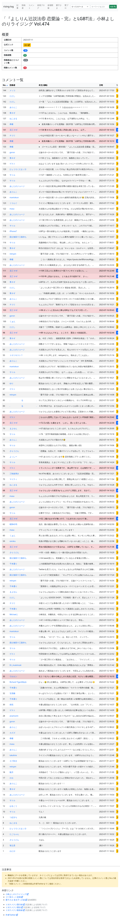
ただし (12, 96)
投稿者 (23, 6)
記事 (17, 6)
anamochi (14, 716)
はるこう (13, 806)
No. (5, 85)
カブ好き (13, 761)
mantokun (14, 197)
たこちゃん (14, 834)
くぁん (12, 321)
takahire (13, 755)
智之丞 (12, 845)
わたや (12, 851)
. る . (23, 400)
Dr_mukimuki (15, 665)
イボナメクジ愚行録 (15, 904)
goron (12, 152)
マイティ (13, 479)
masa (12, 208)
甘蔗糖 (12, 693)
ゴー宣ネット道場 (14, 897)
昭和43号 (13, 524)
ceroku (13, 541)
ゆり (11, 383)
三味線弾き (14, 473)
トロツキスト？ (16, 355)
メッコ (12, 90)
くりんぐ (13, 203)
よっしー (13, 456)
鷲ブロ (66, 6)
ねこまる (13, 118)
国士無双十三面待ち (18, 237)
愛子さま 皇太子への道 (16, 900)
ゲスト (12, 163)
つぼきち (13, 817)
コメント (31, 6)
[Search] (99, 6)
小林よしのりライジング (17, 894)
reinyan (13, 254)
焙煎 (11, 704)
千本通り (13, 563)
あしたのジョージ (17, 186)
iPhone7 (13, 231)
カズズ (12, 732)
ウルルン (13, 676)
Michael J (13, 614)
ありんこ (13, 107)
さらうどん (14, 451)
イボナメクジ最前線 (15, 910)
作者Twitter (12, 915)
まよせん (13, 428)
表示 (27, 45)
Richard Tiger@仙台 (18, 682)
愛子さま (59, 6)
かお (11, 778)
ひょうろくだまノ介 (18, 169)
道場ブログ (41, 6)
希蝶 (11, 124)
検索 (113, 7)
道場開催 (50, 6)
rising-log (8, 6)
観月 (11, 772)
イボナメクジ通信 (14, 907)
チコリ (12, 135)
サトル (12, 175)
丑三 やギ (14, 130)
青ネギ (12, 113)
